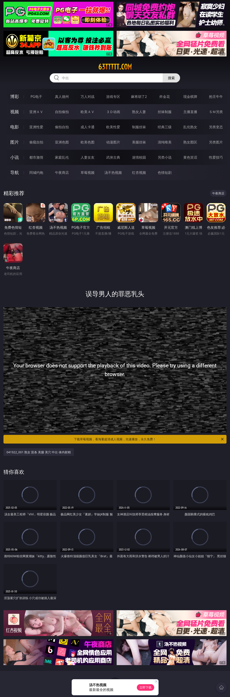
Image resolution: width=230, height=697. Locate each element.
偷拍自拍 (62, 127)
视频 (14, 112)
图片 (14, 142)
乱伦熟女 (190, 127)
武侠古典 (113, 157)
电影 (14, 127)
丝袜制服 (165, 111)
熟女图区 (190, 142)
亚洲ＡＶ (36, 111)
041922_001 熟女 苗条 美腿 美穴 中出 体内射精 (39, 452)
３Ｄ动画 (113, 111)
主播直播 (190, 111)
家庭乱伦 (62, 157)
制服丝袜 (139, 127)
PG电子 (36, 96)
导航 (14, 172)
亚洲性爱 (36, 127)
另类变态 (216, 127)
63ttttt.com (115, 66)
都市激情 (36, 157)
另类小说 (165, 157)
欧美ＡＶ (87, 111)
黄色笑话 (190, 157)
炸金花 (164, 96)
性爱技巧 (216, 157)
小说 (14, 157)
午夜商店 (62, 172)
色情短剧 (165, 172)
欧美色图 (87, 142)
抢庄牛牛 (216, 96)
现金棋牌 (190, 96)
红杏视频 (139, 172)
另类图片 (216, 142)
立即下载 (145, 687)
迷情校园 (139, 157)
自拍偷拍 (62, 111)
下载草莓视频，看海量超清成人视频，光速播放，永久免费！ (149, 439)
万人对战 (87, 96)
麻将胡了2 (139, 96)
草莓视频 (87, 172)
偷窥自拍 (36, 142)
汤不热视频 (113, 172)
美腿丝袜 (139, 142)
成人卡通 (87, 127)
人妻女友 (87, 157)
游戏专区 (113, 96)
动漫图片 (113, 142)
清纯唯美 (165, 142)
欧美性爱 (113, 127)
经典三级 (165, 127)
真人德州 (62, 96)
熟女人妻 (139, 111)
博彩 (14, 96)
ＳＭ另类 (216, 111)
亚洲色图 (62, 142)
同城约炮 (36, 172)
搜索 (171, 78)
